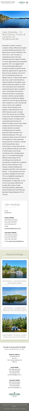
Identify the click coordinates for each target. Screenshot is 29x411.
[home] (8, 2)
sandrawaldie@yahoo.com (13, 228)
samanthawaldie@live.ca (16, 241)
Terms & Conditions (15, 408)
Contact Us (22, 408)
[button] (27, 2)
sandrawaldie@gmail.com (14, 374)
